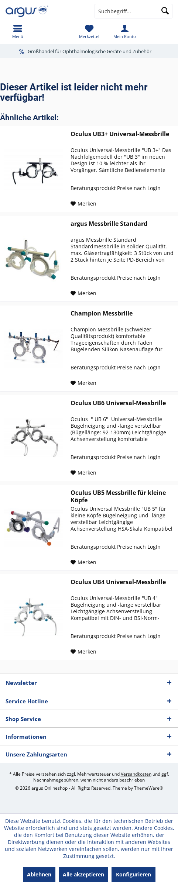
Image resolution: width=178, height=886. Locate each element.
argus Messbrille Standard (109, 224)
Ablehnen (39, 874)
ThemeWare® (148, 788)
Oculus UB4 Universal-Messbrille (118, 582)
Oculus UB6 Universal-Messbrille (118, 403)
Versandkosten (136, 774)
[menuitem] (17, 31)
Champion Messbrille (102, 313)
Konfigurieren (133, 874)
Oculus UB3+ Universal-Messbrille (120, 134)
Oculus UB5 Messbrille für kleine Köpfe (118, 496)
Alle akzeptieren (83, 874)
